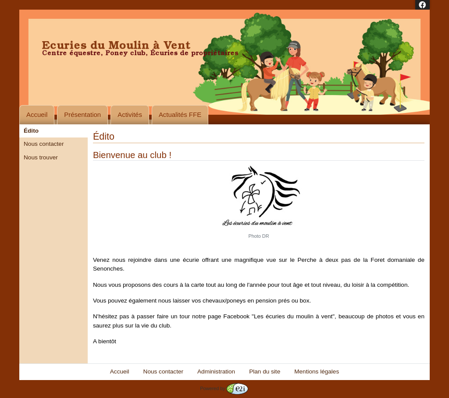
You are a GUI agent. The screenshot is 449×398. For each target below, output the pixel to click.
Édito (31, 130)
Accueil (36, 114)
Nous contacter (44, 144)
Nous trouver (41, 157)
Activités (130, 114)
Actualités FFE (180, 114)
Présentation (82, 114)
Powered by (224, 388)
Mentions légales (316, 371)
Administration (216, 371)
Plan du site (264, 371)
